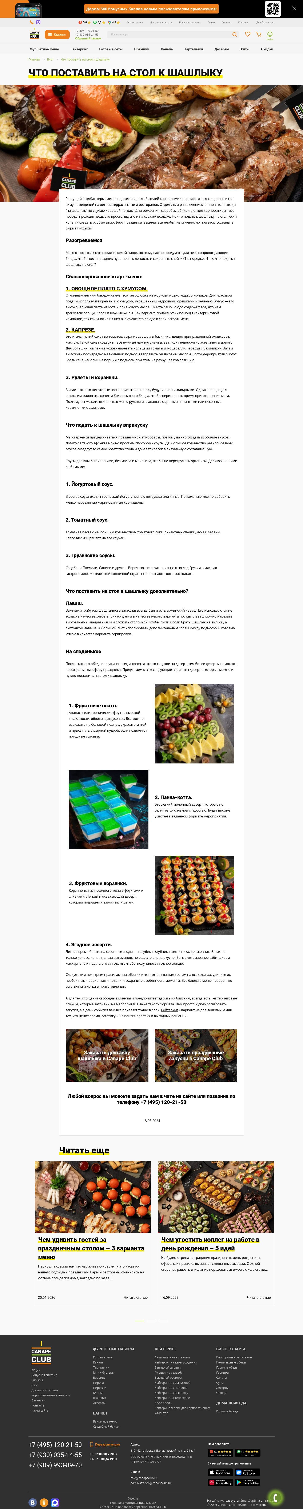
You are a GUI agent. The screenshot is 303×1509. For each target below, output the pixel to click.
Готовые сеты (111, 49)
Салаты (221, 1377)
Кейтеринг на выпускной (173, 1383)
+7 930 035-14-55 (87, 34)
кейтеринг (245, 1505)
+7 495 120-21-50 (87, 30)
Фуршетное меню (44, 49)
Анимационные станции (172, 1357)
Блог (50, 59)
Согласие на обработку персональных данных (133, 1507)
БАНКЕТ (100, 1413)
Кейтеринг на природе (171, 1388)
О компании (135, 22)
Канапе (167, 49)
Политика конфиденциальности (133, 1503)
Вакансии (38, 1400)
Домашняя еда (231, 1403)
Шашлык (99, 1398)
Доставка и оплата (161, 22)
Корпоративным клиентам (51, 1395)
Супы (220, 1383)
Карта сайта (40, 1410)
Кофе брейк (163, 1403)
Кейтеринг (79, 49)
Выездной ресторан (169, 1377)
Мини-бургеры (103, 1372)
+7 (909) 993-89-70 (55, 1465)
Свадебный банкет (106, 1426)
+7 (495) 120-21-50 (55, 1444)
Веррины (99, 1377)
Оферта (133, 1498)
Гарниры (222, 1372)
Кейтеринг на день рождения (176, 1362)
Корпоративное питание (234, 1357)
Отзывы (226, 22)
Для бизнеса (264, 22)
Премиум (141, 49)
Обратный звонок (88, 38)
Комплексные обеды (231, 1362)
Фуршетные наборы (113, 1349)
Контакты (243, 22)
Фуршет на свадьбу (169, 1372)
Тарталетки (193, 49)
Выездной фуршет (168, 1367)
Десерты (222, 49)
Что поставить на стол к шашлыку (85, 59)
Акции (211, 22)
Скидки (267, 49)
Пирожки (99, 1388)
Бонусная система (189, 22)
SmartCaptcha (250, 1500)
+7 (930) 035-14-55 (55, 1455)
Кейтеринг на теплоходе (172, 1398)
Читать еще (84, 1150)
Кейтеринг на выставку (171, 1393)
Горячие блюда (227, 1411)
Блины (98, 1393)
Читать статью (136, 1297)
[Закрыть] (294, 8)
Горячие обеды (227, 1367)
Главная (34, 59)
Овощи (221, 1393)
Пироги (98, 1383)
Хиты (245, 49)
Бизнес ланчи (230, 1349)
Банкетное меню (105, 1421)
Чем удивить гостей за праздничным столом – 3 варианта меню (91, 1248)
